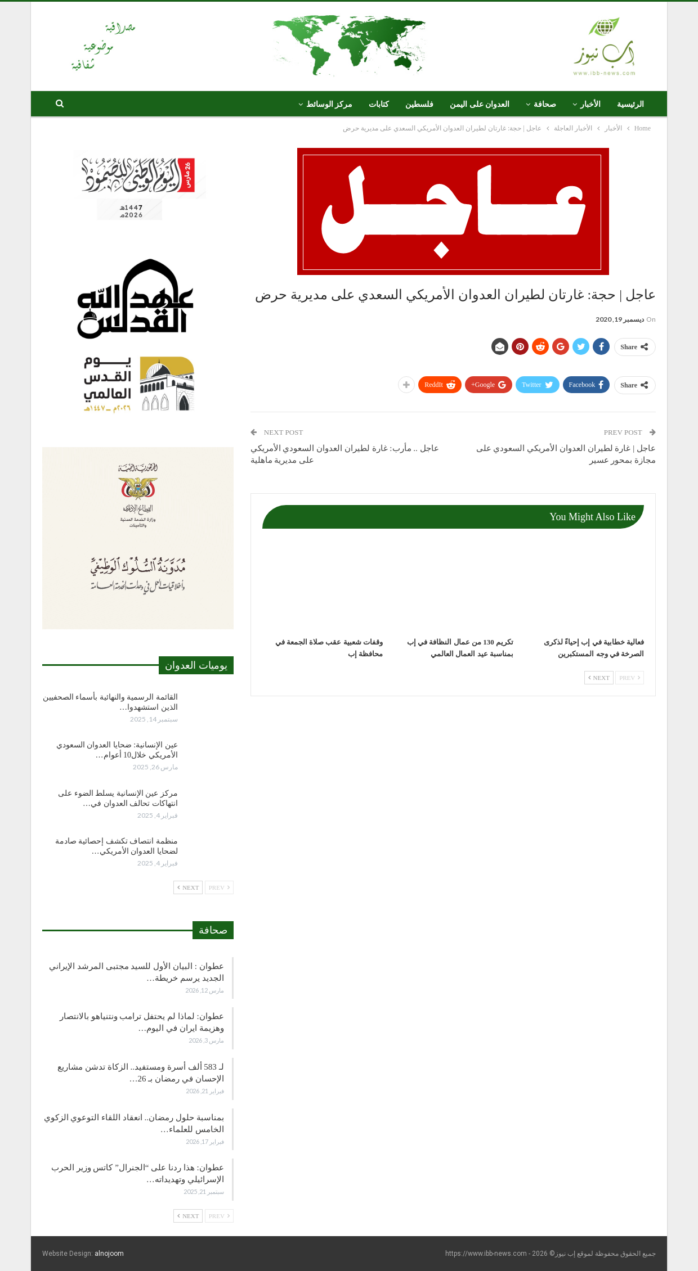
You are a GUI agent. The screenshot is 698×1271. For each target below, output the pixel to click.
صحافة (545, 104)
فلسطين (419, 104)
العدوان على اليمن (479, 104)
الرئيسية (630, 104)
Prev (629, 677)
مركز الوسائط (329, 104)
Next (599, 677)
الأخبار (590, 104)
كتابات (379, 104)
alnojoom (109, 1254)
